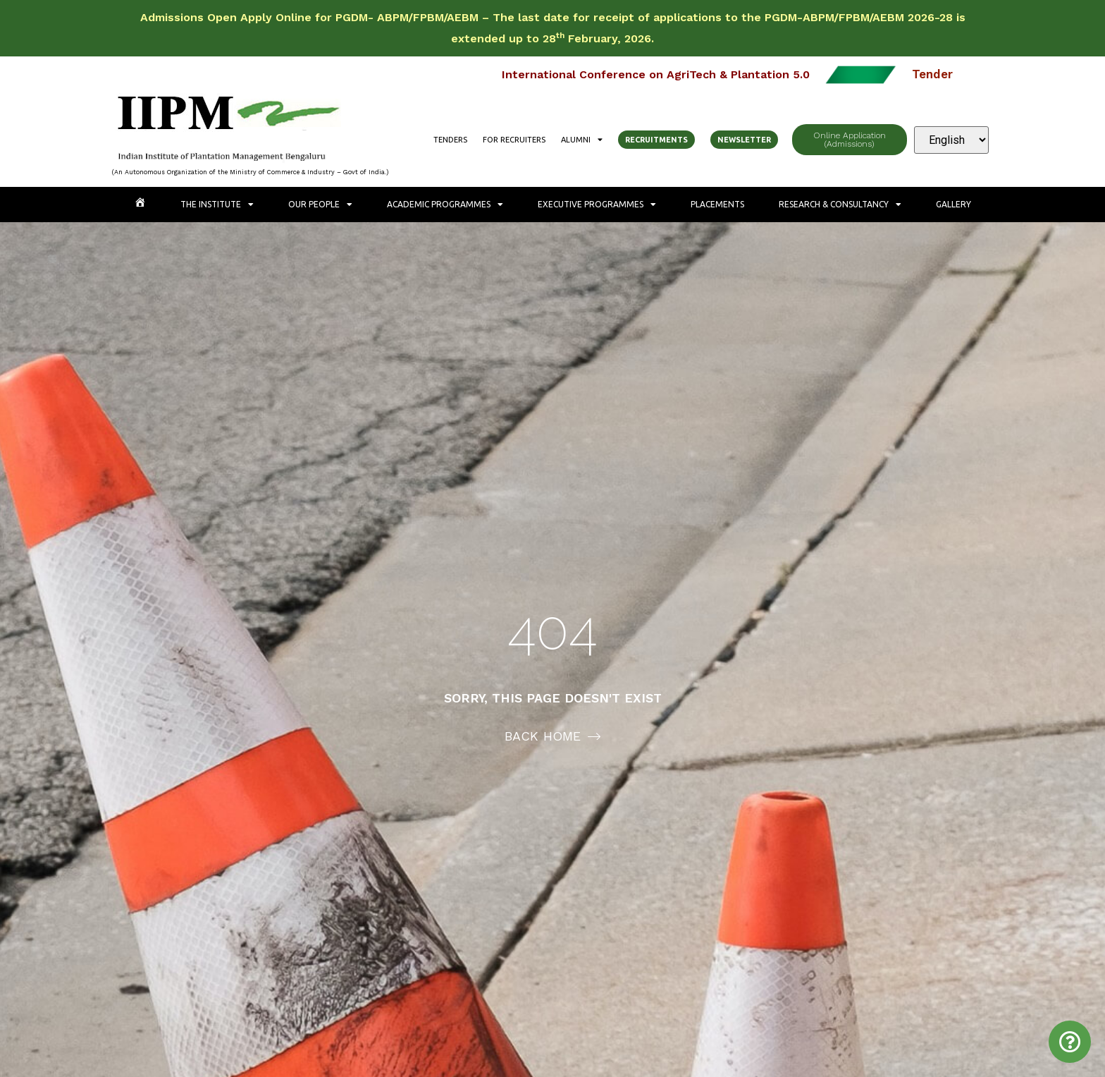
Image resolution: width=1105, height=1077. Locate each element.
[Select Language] (951, 140)
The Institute (217, 204)
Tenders (450, 139)
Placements (717, 204)
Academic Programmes (445, 204)
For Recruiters (514, 139)
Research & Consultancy (840, 204)
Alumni (582, 139)
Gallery (953, 204)
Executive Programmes (597, 204)
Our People (320, 204)
